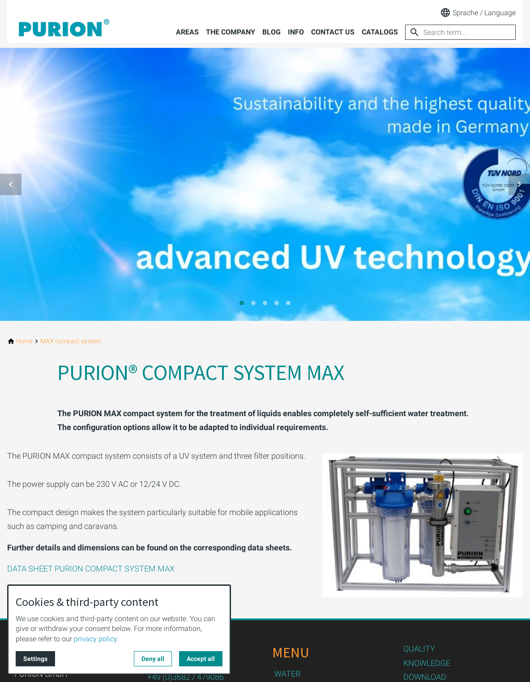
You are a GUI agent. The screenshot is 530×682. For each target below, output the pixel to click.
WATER (287, 673)
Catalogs (380, 32)
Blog (271, 32)
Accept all (201, 658)
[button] (10, 184)
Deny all (152, 658)
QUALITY (419, 648)
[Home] (24, 341)
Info (296, 32)
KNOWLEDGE (426, 663)
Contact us (333, 32)
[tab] (241, 303)
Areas (187, 32)
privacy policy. (96, 639)
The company (230, 32)
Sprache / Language (478, 12)
